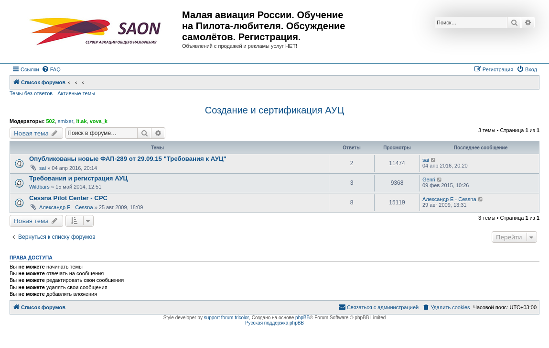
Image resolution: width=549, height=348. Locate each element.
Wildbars (39, 187)
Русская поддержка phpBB (274, 323)
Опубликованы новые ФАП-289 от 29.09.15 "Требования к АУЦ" (127, 158)
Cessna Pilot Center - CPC (68, 198)
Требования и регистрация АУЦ (78, 178)
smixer (65, 121)
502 (50, 121)
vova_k (99, 121)
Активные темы (76, 93)
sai (42, 168)
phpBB (302, 317)
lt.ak (81, 121)
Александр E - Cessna (66, 207)
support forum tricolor (226, 317)
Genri (428, 179)
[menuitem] (51, 69)
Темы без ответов (31, 93)
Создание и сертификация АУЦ (274, 110)
